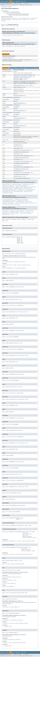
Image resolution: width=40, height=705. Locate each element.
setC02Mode (16, 157)
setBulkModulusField (7, 191)
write (12, 214)
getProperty (12, 210)
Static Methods (13, 67)
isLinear (16, 203)
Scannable (3, 20)
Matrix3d (16, 78)
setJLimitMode (17, 178)
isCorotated (10, 203)
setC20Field (16, 172)
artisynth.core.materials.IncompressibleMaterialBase (18, 13)
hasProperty (5, 211)
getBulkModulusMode (18, 188)
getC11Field (16, 120)
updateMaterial (6, 214)
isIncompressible (21, 190)
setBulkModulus (29, 190)
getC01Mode (16, 99)
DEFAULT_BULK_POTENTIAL (19, 46)
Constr (12, 4)
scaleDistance (17, 141)
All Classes (26, 3)
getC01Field (16, 97)
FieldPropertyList (7, 89)
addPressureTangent (17, 184)
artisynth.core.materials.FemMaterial (13, 12)
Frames (15, 3)
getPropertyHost (20, 210)
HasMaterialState (5, 18)
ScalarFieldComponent (8, 97)
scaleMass (16, 144)
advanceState (5, 210)
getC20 (15, 123)
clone (15, 71)
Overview (2, 1)
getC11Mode (16, 121)
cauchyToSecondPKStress (8, 199)
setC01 (15, 148)
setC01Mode (16, 152)
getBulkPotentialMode (7, 189)
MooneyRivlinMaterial (8, 57)
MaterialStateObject (18, 79)
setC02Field (16, 155)
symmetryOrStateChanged (25, 213)
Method (16, 4)
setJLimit (16, 176)
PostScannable (14, 18)
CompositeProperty (16, 19)
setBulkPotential (28, 191)
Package (6, 1)
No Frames (19, 3)
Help (25, 1)
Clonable (32, 19)
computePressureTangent (8, 185)
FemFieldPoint (20, 95)
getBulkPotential (28, 188)
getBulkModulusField (7, 188)
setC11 (15, 165)
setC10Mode (16, 163)
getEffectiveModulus (19, 189)
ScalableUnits (34, 18)
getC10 (15, 108)
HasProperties (25, 19)
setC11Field (16, 167)
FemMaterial (20, 87)
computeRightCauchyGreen (8, 201)
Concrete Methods (33, 67)
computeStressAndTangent (8, 186)
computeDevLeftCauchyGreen (21, 199)
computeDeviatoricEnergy (19, 74)
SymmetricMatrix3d (32, 81)
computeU (17, 186)
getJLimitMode (17, 133)
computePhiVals (17, 85)
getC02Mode (16, 106)
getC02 (15, 101)
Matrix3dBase (29, 74)
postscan (28, 211)
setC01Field (16, 150)
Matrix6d (16, 82)
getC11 (15, 116)
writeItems (17, 204)
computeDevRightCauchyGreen (9, 200)
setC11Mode (16, 168)
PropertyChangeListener (24, 18)
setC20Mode (16, 174)
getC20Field (16, 127)
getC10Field (16, 112)
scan (32, 211)
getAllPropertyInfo (18, 89)
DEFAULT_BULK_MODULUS (7, 46)
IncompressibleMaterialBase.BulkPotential (12, 35)
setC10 (15, 159)
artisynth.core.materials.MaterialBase (11, 11)
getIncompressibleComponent (9, 190)
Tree (14, 1)
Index (22, 1)
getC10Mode (16, 114)
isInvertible (17, 135)
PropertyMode (6, 99)
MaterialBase (22, 208)
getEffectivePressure (30, 189)
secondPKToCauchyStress (8, 204)
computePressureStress (28, 184)
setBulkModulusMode (18, 191)
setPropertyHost (6, 213)
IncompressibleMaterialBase (12, 25)
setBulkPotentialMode (7, 192)
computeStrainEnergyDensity (21, 185)
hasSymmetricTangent (14, 211)
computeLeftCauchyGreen (22, 200)
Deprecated (18, 1)
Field (9, 4)
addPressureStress (6, 184)
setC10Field (16, 161)
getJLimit (16, 131)
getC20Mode (16, 129)
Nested (5, 4)
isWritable (22, 211)
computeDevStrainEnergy (19, 76)
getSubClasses (28, 201)
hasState (4, 203)
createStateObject (19, 201)
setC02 (15, 153)
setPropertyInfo (15, 213)
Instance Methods (23, 67)
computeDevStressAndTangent (20, 81)
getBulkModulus (24, 186)
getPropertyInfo (29, 210)
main (15, 139)
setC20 (15, 170)
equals (15, 87)
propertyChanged (23, 203)
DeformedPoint (28, 76)
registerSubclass (32, 203)
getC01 (15, 93)
